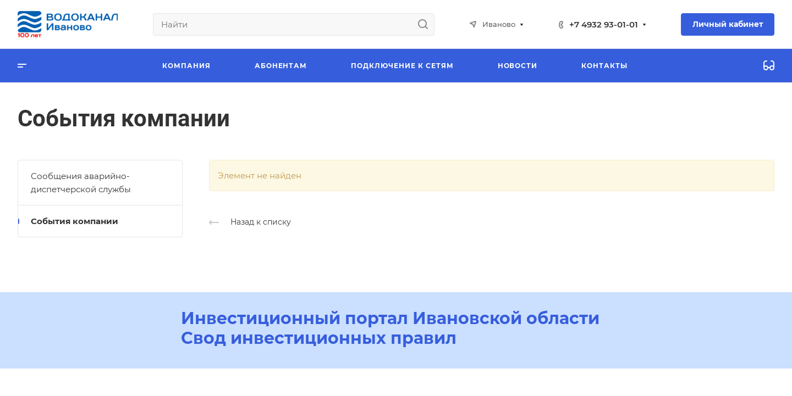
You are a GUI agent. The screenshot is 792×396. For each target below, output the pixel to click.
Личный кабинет (727, 24)
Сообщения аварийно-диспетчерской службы (81, 182)
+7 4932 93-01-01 (603, 24)
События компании (74, 221)
